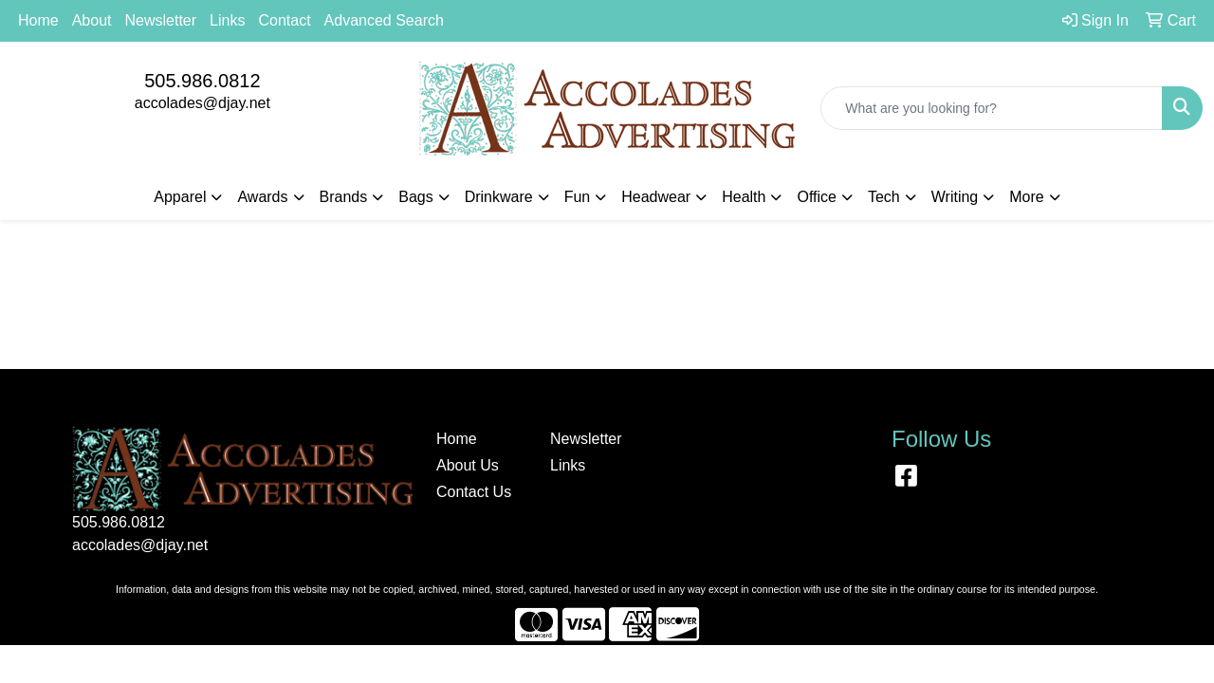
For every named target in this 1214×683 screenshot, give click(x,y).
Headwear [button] (655, 197)
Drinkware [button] (499, 197)
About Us (467, 465)
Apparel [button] (180, 197)
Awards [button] (262, 197)
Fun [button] (577, 197)
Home (38, 20)
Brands (344, 197)
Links (227, 20)
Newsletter (161, 20)
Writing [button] (955, 197)
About (92, 20)
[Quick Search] (991, 108)
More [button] (1026, 197)
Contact (284, 20)
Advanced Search (384, 20)
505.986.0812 (202, 80)
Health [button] (743, 197)
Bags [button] (415, 197)
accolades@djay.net (202, 103)
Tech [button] (884, 197)
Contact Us (473, 492)
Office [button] (817, 197)
